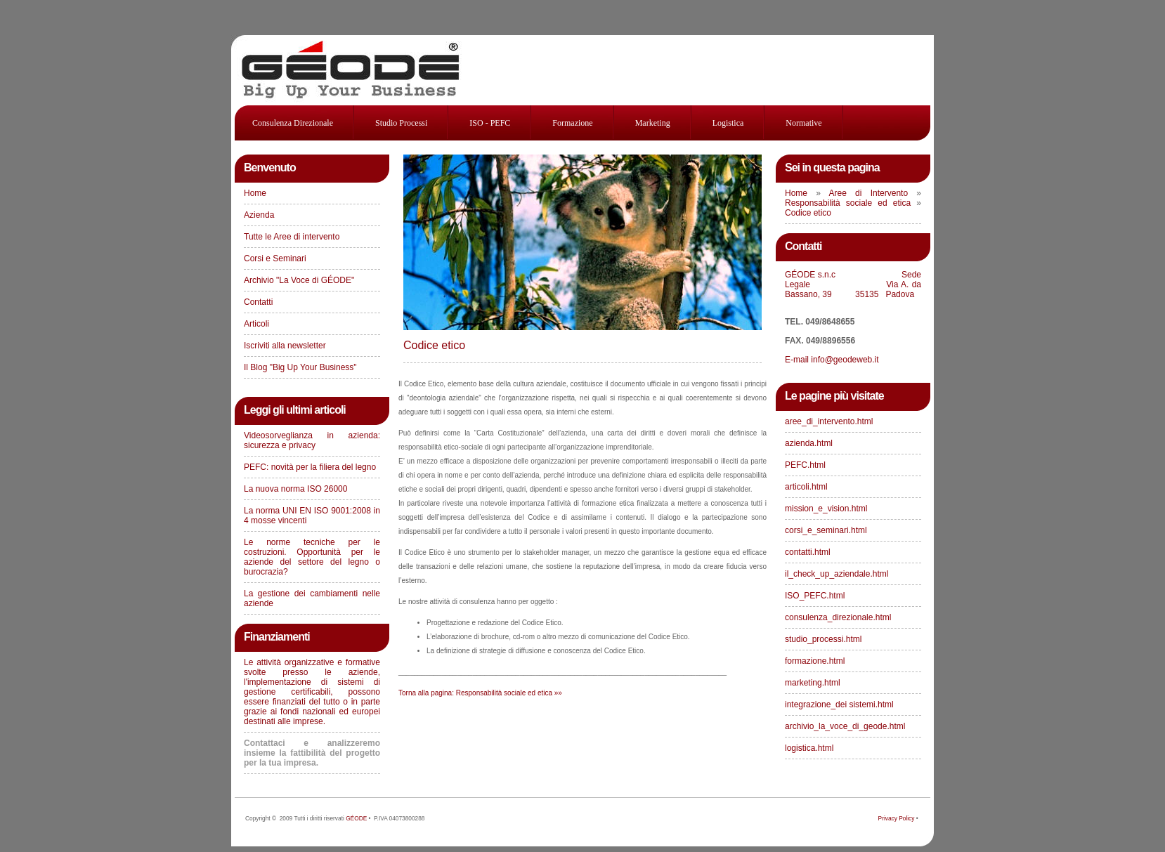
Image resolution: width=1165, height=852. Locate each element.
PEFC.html (805, 465)
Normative (803, 123)
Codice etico (434, 345)
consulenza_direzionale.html (838, 617)
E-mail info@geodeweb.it (833, 360)
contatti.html (808, 552)
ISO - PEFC (489, 123)
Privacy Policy (896, 818)
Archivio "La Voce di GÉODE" (299, 280)
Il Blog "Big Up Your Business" (300, 367)
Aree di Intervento (873, 193)
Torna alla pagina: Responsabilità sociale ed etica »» (480, 693)
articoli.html (806, 487)
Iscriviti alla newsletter (285, 345)
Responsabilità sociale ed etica (850, 203)
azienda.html (809, 443)
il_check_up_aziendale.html (836, 574)
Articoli (256, 324)
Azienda (259, 215)
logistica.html (809, 748)
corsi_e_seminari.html (826, 530)
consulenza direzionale (292, 123)
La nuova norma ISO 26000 (295, 489)
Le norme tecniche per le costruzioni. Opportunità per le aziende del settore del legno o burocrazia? (312, 557)
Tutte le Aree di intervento (291, 237)
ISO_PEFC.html (815, 596)
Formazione (572, 123)
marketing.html (812, 683)
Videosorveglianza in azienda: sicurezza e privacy (312, 440)
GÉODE (356, 818)
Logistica (728, 123)
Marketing (652, 123)
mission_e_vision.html (826, 508)
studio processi (401, 123)
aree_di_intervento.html (829, 421)
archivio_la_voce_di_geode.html (845, 726)
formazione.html (815, 661)
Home (255, 193)
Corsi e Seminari (275, 258)
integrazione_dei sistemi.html (839, 704)
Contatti (258, 302)
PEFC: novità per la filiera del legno (310, 467)
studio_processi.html (823, 639)
